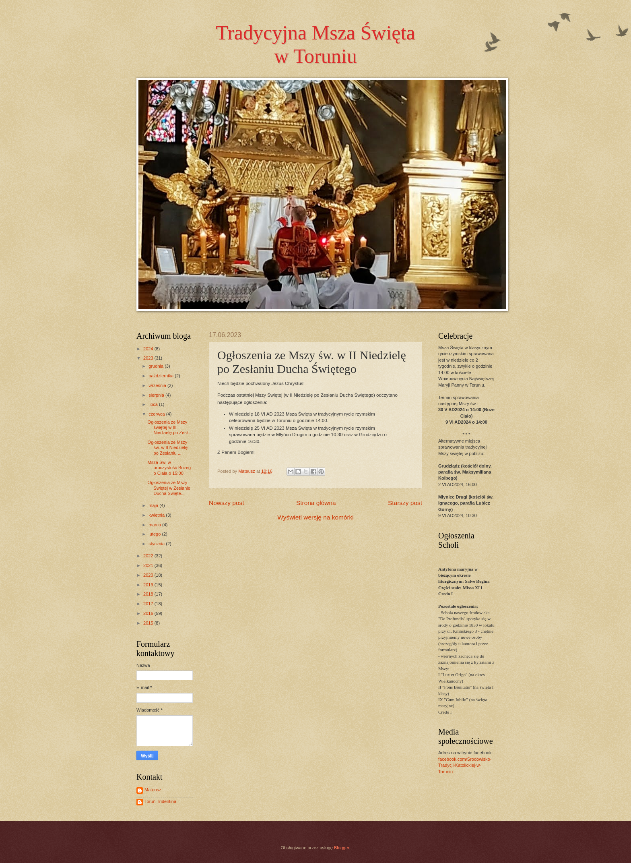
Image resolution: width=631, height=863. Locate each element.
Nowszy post (226, 502)
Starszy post (405, 502)
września (157, 385)
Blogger (341, 847)
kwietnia (157, 515)
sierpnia (156, 395)
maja (153, 505)
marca (155, 524)
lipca (153, 404)
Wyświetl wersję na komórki (315, 517)
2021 (149, 565)
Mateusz (152, 789)
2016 (149, 613)
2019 (149, 584)
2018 (149, 594)
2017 (149, 603)
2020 (149, 575)
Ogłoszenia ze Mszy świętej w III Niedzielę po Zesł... (170, 427)
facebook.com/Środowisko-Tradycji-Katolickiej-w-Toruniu (464, 765)
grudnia (156, 366)
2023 (149, 358)
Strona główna (316, 502)
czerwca (157, 414)
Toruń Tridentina (160, 801)
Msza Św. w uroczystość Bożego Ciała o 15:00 (169, 468)
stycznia (157, 543)
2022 (149, 555)
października (161, 375)
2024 (149, 348)
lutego (155, 534)
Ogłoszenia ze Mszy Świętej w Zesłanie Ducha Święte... (169, 488)
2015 (149, 623)
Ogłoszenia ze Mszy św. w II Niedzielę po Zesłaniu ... (168, 447)
